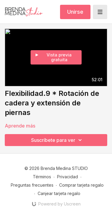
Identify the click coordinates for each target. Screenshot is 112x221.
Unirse (75, 12)
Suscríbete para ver (57, 140)
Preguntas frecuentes (32, 185)
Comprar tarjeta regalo (81, 185)
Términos (42, 176)
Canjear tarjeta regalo (59, 193)
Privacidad (67, 176)
